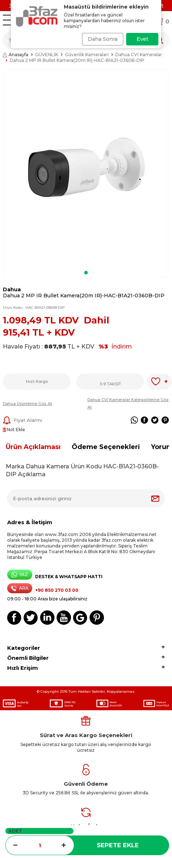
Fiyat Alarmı (22, 420)
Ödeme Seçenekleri (106, 447)
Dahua (12, 289)
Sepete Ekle (118, 845)
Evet (142, 39)
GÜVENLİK (46, 54)
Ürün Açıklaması (33, 447)
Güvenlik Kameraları (87, 54)
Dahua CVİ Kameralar (138, 54)
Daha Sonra (103, 39)
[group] (86, 168)
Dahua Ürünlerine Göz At (27, 403)
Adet (15, 831)
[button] (86, 272)
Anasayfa (15, 54)
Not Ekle (14, 429)
